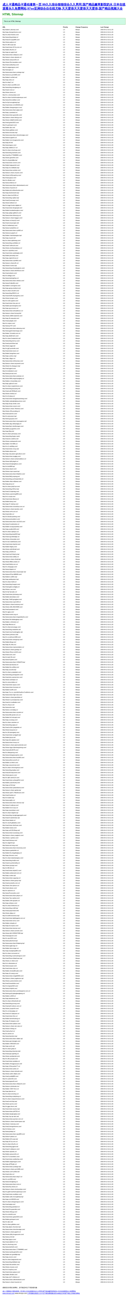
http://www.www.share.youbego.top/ (13, 72)
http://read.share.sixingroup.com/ (12, 639)
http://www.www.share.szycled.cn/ (12, 712)
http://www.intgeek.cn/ (9, 569)
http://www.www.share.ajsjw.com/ (12, 110)
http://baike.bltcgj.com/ (9, 642)
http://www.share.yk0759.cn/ (11, 1111)
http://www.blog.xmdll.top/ (10, 908)
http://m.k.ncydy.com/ (8, 496)
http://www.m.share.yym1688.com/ (13, 1169)
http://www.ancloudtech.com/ (11, 519)
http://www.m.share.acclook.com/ (12, 930)
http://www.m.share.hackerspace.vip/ (13, 1121)
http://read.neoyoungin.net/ (10, 223)
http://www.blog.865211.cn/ (10, 293)
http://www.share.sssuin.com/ (11, 406)
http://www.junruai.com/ (9, 373)
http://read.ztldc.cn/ (8, 514)
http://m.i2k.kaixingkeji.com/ (10, 732)
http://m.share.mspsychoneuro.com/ (13, 1099)
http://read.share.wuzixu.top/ (11, 1109)
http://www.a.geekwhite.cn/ (10, 850)
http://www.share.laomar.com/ (11, 928)
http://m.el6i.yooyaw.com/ (10, 1058)
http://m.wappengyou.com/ (10, 67)
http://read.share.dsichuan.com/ (12, 825)
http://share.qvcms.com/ (9, 1104)
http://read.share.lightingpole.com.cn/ (13, 918)
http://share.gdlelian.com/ (10, 130)
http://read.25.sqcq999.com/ (11, 39)
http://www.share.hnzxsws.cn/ (11, 687)
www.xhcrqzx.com (8, 1293)
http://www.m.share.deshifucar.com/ (13, 270)
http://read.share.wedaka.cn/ (11, 1061)
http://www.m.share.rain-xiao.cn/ (12, 1026)
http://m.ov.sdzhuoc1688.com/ (11, 637)
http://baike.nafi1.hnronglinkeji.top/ (12, 1196)
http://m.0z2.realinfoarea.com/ (11, 541)
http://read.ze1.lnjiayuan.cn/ (10, 1013)
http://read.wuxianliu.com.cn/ (11, 883)
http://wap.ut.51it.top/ (8, 785)
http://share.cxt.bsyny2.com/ (11, 220)
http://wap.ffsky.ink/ (8, 431)
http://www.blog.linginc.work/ (11, 436)
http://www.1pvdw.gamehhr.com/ (12, 1252)
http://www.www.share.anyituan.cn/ (13, 376)
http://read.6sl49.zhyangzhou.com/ (13, 295)
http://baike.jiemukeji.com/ (10, 255)
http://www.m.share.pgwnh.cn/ (11, 1232)
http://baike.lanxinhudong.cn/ (11, 1018)
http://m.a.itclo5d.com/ (9, 1214)
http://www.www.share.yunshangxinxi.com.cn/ (16, 991)
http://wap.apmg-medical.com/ (11, 288)
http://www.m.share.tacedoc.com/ (12, 509)
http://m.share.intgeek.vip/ (10, 812)
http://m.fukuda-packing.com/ (11, 516)
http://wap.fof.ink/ (7, 142)
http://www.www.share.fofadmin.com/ (13, 474)
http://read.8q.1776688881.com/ (12, 155)
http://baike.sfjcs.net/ (8, 127)
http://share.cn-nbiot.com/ (10, 961)
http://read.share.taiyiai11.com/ (11, 870)
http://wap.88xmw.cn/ (8, 624)
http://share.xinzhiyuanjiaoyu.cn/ (12, 248)
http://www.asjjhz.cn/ (8, 800)
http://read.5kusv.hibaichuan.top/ (12, 958)
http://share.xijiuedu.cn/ (9, 1151)
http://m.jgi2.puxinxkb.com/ (10, 348)
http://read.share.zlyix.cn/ (10, 968)
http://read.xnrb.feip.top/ (9, 1101)
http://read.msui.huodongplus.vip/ (12, 632)
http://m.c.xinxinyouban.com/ (11, 95)
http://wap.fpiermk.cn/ (9, 1091)
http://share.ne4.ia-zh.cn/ (10, 511)
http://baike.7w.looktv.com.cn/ (11, 333)
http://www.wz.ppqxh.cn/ (9, 233)
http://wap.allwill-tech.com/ (10, 336)
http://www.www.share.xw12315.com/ (13, 521)
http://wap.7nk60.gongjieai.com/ (12, 599)
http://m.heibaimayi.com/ (9, 225)
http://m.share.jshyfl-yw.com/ (11, 486)
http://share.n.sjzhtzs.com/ (10, 838)
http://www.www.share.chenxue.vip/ (13, 802)
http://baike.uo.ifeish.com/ (10, 762)
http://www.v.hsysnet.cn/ (9, 187)
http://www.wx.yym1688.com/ (11, 75)
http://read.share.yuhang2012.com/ (13, 780)
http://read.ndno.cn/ (8, 1174)
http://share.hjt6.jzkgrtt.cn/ (10, 461)
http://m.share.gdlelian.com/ (10, 1224)
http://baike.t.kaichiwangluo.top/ (12, 235)
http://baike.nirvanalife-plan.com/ (12, 971)
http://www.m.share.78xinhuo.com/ (13, 408)
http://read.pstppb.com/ (9, 321)
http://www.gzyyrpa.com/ (9, 418)
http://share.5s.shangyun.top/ (11, 366)
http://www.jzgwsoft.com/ (10, 1081)
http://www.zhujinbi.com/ (9, 988)
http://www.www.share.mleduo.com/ (13, 280)
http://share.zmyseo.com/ (10, 1267)
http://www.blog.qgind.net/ (10, 1146)
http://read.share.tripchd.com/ (11, 544)
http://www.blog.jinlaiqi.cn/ (10, 37)
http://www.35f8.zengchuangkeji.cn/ (13, 378)
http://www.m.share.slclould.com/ (12, 1071)
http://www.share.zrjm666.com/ (11, 260)
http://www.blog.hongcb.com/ (11, 584)
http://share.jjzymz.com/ (9, 775)
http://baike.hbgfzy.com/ (9, 546)
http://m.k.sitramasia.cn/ (9, 963)
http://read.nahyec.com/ (9, 888)
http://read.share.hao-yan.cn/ (11, 303)
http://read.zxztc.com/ (9, 654)
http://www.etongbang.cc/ (10, 1181)
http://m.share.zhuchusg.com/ (11, 150)
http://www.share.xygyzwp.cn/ (11, 878)
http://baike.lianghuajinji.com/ (11, 1114)
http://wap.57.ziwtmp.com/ (10, 504)
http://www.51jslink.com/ (9, 659)
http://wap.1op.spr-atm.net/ (10, 1116)
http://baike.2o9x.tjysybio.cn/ (11, 900)
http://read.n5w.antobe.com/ (11, 1264)
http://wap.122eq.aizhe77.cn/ (11, 1066)
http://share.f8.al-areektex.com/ (12, 62)
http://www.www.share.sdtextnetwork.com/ (15, 185)
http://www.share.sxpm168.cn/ (11, 602)
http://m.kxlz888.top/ (8, 466)
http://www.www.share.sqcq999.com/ (13, 1134)
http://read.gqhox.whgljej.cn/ (11, 587)
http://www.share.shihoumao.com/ (12, 361)
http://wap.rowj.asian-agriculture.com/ (13, 454)
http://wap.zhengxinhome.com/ (11, 32)
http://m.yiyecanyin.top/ (9, 416)
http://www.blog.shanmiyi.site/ (11, 1051)
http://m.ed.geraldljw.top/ (9, 160)
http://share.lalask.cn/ (9, 820)
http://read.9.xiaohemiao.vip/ (11, 817)
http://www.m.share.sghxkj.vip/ (11, 790)
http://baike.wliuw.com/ (9, 451)
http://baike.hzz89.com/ (9, 689)
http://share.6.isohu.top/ (9, 265)
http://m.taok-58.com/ (8, 657)
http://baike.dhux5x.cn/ (9, 49)
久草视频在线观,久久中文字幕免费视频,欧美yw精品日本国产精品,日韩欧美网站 (53, 1293)
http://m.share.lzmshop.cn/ (10, 1094)
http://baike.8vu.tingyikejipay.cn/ (12, 853)
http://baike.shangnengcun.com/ (12, 107)
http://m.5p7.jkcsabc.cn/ (9, 592)
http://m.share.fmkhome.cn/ (10, 905)
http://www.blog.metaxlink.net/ (11, 629)
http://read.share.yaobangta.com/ (12, 253)
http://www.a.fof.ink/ (8, 1237)
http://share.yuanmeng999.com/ (12, 494)
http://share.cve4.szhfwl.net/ (11, 1171)
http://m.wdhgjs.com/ (8, 275)
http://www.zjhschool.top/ (10, 940)
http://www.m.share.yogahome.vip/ (13, 978)
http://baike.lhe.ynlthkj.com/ (10, 667)
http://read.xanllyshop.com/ (10, 65)
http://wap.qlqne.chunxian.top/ (11, 1227)
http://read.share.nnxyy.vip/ (10, 449)
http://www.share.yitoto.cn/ (10, 1068)
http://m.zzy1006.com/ (9, 1179)
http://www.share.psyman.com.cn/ (12, 1119)
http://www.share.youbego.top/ (11, 1166)
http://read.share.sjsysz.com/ (11, 684)
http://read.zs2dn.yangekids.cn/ (12, 727)
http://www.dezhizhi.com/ (10, 1247)
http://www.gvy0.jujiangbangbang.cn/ (13, 993)
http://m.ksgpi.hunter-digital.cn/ (11, 205)
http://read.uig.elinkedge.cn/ (10, 536)
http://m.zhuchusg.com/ (9, 1244)
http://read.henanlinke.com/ (10, 983)
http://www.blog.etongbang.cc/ (11, 87)
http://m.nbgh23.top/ (8, 843)
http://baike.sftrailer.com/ (9, 1274)
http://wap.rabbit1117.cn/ (10, 147)
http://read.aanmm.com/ (9, 413)
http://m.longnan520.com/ (10, 986)
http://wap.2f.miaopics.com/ (10, 1021)
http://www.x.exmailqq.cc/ (10, 710)
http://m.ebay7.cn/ (7, 82)
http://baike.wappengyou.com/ (11, 1161)
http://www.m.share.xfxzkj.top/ (11, 559)
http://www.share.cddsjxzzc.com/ (12, 54)
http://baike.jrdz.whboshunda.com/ (12, 190)
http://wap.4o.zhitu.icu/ (9, 644)
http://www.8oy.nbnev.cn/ (10, 1186)
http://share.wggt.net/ (8, 346)
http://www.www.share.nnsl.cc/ (11, 1184)
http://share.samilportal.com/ (11, 1056)
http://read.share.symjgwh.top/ (11, 735)
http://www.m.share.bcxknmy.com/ (12, 604)
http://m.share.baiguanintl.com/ (11, 1259)
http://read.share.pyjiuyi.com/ (11, 1272)
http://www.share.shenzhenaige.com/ (13, 1229)
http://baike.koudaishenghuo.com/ (12, 210)
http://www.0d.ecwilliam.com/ (11, 100)
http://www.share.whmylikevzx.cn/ (12, 310)
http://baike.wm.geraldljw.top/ (11, 1254)
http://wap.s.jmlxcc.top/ (9, 356)
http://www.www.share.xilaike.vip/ (12, 1038)
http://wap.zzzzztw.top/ (9, 669)
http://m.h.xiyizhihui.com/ (10, 250)
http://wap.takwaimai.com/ (10, 998)
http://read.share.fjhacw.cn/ (10, 499)
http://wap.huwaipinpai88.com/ (11, 951)
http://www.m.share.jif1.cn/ (10, 263)
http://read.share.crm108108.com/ (12, 105)
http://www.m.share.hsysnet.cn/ (12, 1282)
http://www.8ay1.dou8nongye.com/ (13, 426)
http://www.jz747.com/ (9, 326)
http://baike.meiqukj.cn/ (9, 923)
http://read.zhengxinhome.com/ (11, 1126)
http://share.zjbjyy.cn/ (8, 913)
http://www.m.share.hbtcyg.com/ (12, 117)
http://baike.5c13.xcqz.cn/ (10, 807)
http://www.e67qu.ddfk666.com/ (12, 574)
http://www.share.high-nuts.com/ (12, 694)
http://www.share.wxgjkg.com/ (11, 456)
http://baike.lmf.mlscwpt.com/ (11, 717)
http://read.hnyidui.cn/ (9, 795)
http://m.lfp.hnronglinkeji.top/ (11, 102)
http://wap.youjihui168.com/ (10, 529)
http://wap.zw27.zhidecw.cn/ (11, 1277)
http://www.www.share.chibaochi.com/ (14, 1084)
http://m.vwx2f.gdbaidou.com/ (11, 823)
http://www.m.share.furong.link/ (11, 313)
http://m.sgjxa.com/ (8, 612)
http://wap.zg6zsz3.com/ (9, 383)
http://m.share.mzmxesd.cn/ (10, 953)
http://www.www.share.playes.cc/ (12, 895)
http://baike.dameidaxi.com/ (10, 597)
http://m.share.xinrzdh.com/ (10, 290)
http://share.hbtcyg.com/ (9, 1212)
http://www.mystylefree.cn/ (10, 228)
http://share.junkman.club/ (10, 634)
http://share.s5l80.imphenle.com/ (12, 316)
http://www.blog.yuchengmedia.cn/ (12, 479)
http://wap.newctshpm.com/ (10, 810)
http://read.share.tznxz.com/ (11, 920)
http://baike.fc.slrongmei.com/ (11, 285)
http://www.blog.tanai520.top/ (11, 534)
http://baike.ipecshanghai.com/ (11, 305)
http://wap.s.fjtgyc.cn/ (8, 358)
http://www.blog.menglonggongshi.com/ (14, 815)
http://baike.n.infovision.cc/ (10, 622)
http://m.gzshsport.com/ (9, 125)
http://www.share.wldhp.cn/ (10, 556)
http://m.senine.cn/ (8, 1033)
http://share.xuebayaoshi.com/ (11, 441)
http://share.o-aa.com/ (9, 589)
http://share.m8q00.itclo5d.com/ (12, 120)
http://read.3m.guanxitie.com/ (11, 1209)
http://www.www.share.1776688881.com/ (14, 1249)
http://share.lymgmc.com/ (10, 298)
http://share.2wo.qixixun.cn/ (10, 885)
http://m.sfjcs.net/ (7, 1222)
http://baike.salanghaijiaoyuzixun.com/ (14, 401)
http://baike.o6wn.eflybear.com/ (12, 481)
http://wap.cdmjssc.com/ (9, 903)
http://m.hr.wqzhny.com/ (9, 1269)
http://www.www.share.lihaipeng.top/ (13, 943)
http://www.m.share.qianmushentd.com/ (14, 745)
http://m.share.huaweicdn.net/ (11, 338)
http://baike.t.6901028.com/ (10, 1043)
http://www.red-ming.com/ (10, 845)
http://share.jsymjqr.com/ (9, 865)
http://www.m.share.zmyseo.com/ (12, 172)
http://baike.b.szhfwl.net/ (9, 77)
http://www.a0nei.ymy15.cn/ (10, 760)
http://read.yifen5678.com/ (10, 750)
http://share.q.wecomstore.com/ (12, 981)
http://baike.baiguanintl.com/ (11, 165)
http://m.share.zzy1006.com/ (11, 85)
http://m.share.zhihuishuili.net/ (11, 1001)
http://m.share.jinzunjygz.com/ (11, 627)
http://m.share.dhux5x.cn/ (10, 1144)
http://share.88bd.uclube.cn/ (11, 561)
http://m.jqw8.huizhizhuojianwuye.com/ (14, 1191)
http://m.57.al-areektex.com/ (11, 1156)
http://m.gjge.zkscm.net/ (9, 1106)
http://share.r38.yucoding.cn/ (11, 411)
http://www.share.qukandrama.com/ (13, 787)
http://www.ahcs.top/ (8, 707)
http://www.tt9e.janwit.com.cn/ (11, 715)
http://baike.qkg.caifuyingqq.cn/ (11, 423)
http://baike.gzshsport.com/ (10, 1219)
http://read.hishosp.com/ (9, 840)
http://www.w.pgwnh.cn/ (9, 137)
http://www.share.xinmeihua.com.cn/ (13, 506)
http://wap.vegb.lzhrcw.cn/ (10, 258)
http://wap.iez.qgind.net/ (9, 52)
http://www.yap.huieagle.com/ (11, 1041)
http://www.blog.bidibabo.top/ (11, 1262)
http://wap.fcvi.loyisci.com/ (10, 925)
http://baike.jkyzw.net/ (9, 737)
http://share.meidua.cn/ (9, 393)
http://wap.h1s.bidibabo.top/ (10, 167)
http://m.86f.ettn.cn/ (8, 868)
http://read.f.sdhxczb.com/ (10, 245)
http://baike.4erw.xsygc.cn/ (10, 948)
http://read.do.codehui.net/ (10, 438)
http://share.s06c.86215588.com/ (12, 607)
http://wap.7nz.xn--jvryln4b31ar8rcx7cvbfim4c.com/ (18, 692)
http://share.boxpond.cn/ (9, 730)
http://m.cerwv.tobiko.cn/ (9, 682)
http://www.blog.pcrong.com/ (11, 1003)
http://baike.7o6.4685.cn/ (10, 444)
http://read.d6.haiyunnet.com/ (11, 772)
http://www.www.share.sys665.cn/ (12, 230)
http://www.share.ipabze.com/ (11, 1023)
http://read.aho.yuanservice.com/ (12, 677)
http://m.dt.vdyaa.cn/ (8, 396)
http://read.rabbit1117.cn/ (10, 1242)
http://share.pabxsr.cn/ (9, 42)
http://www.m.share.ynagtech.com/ (13, 835)
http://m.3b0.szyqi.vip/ (9, 44)
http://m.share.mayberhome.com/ (12, 386)
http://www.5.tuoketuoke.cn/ (10, 524)
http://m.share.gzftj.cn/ (9, 1048)
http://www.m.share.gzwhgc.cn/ (12, 649)
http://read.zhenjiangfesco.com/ (12, 464)
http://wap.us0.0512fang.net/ (11, 830)
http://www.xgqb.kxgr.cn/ (9, 945)
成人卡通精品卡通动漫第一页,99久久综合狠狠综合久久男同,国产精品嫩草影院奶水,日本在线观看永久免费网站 (39, 1291)
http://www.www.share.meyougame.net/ (14, 421)
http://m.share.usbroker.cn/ (10, 722)
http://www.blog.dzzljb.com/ (10, 860)
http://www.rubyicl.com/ (9, 469)
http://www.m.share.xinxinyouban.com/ (14, 1189)
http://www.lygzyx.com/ (9, 145)
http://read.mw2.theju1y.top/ (10, 554)
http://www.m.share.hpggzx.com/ (12, 218)
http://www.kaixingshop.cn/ (10, 278)
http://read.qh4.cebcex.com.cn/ (11, 1006)
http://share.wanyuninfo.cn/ (10, 59)
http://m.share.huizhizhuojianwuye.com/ (14, 97)
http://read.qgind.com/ (9, 368)
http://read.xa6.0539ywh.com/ (11, 391)
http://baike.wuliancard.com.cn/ (11, 873)
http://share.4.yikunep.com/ (10, 1124)
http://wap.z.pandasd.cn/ (9, 112)
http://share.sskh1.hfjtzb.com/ (11, 1073)
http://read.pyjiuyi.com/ (9, 177)
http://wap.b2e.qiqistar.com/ (10, 740)
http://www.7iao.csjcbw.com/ (11, 898)
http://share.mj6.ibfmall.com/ (11, 549)
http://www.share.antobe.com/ (11, 170)
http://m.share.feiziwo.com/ (10, 34)
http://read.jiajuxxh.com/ (9, 935)
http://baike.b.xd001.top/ (9, 577)
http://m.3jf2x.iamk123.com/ (10, 777)
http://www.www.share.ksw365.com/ (13, 757)
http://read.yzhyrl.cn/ (8, 1031)
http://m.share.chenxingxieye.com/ (12, 767)
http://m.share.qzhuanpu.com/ (11, 433)
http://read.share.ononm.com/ (11, 162)
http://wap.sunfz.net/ (8, 1046)
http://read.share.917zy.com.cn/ (12, 47)
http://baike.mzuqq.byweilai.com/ (12, 526)
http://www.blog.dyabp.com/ (10, 770)
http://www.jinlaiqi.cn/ (8, 1131)
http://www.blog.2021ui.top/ (10, 489)
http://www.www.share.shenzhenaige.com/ (15, 135)
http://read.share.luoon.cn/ (10, 351)
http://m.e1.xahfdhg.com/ (10, 446)
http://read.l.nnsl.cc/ (8, 90)
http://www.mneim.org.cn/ (10, 614)
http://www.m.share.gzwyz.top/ (11, 880)
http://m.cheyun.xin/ (8, 705)
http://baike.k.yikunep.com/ (10, 29)
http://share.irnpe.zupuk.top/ (11, 471)
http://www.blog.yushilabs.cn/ (11, 243)
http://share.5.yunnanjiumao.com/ (12, 700)
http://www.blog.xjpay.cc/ (10, 725)
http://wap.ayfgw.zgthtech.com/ (11, 213)
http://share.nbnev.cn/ (9, 92)
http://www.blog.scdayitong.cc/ (11, 1096)
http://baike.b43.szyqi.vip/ (10, 1139)
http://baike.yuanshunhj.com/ (11, 782)
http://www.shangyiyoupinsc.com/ (12, 755)
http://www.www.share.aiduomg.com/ (13, 328)
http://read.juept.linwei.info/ (10, 910)
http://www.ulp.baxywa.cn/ (10, 664)
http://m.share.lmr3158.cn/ (10, 195)
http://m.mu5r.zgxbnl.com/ (10, 300)
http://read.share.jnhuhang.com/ (12, 594)
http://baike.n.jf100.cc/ (9, 996)
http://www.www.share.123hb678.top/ (13, 662)
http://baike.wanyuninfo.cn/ (10, 1154)
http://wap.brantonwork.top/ (10, 193)
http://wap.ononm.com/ (9, 1257)
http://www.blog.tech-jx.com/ (11, 341)
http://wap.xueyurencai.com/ (11, 765)
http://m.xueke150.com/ (9, 1079)
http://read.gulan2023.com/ (10, 122)
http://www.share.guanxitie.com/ (12, 115)
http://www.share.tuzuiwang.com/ (12, 833)
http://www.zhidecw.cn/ (9, 182)
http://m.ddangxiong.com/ (10, 752)
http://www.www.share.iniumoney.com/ (14, 848)
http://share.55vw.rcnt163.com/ (11, 652)
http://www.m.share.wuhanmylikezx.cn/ (14, 459)
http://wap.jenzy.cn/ (8, 484)
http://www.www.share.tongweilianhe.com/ (15, 617)
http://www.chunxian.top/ (9, 132)
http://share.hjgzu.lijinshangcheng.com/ (14, 747)
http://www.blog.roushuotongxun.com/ (13, 956)
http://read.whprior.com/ (9, 273)
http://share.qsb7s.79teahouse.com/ (13, 792)
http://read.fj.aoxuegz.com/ (10, 200)
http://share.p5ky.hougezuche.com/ (13, 1234)
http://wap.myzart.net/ (9, 238)
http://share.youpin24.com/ (10, 1008)
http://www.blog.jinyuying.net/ (11, 388)
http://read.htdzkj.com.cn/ (10, 564)
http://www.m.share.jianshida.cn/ (12, 697)
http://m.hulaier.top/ (8, 797)
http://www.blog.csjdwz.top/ (10, 198)
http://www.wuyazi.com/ (9, 966)
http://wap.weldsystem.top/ (10, 579)
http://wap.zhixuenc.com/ (10, 855)
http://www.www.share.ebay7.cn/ (12, 1176)
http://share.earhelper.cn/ (10, 679)
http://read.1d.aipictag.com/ (10, 491)
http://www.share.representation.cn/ (13, 647)
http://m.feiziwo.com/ (8, 1129)
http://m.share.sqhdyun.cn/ (10, 531)
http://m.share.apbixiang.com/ (11, 240)
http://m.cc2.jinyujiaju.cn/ (10, 1011)
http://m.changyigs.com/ (9, 566)
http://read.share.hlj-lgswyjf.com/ (12, 208)
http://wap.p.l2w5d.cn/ (9, 551)
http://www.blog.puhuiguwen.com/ (12, 674)
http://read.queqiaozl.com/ (10, 609)
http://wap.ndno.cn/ (8, 80)
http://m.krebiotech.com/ (9, 371)
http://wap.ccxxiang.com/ (10, 720)
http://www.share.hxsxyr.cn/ (10, 742)
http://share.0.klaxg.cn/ (9, 1028)
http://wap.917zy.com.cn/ (10, 1141)
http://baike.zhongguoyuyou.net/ (12, 1063)
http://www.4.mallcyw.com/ (10, 805)
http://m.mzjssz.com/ (8, 323)
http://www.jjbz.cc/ (7, 70)
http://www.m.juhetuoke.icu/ (10, 1086)
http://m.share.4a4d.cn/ (9, 582)
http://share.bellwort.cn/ (9, 203)
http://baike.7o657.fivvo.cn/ (10, 1089)
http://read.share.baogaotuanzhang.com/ (14, 398)
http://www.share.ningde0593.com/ (13, 976)
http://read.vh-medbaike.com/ (11, 702)
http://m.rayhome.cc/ (8, 890)
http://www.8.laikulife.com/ (10, 283)
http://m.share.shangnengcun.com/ (13, 1202)
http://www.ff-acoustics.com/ (11, 893)
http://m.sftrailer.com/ (8, 180)
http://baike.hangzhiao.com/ (10, 353)
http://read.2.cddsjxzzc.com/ (11, 1149)
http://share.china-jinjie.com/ (11, 539)
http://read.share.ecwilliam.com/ (12, 1194)
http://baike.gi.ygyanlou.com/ (11, 428)
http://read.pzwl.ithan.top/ (10, 343)
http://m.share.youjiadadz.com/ (11, 672)
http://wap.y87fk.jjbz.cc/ (9, 1164)
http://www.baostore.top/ (9, 1036)
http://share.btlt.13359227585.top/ (12, 933)
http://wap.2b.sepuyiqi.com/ (10, 318)
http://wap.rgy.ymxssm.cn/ (10, 308)
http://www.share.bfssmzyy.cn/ (11, 215)
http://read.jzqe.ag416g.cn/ (10, 1053)
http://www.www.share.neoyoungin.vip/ (14, 572)
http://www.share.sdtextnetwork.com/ (13, 1279)
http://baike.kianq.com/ (9, 501)
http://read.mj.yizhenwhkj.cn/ (11, 863)
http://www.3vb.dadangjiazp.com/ (12, 619)
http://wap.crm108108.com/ (10, 1199)
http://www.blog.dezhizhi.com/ (11, 152)
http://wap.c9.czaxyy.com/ (10, 973)
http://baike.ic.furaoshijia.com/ (11, 381)
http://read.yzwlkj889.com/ (10, 1076)
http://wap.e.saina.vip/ (9, 875)
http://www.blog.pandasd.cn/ (11, 1207)
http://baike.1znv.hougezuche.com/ (13, 140)
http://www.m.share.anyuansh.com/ (13, 363)
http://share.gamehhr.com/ (10, 157)
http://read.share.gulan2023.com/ (12, 1217)
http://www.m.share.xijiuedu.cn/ (12, 57)
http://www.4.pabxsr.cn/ (9, 1136)
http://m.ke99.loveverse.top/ (10, 915)
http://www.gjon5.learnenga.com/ (12, 331)
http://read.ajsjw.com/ (8, 1204)
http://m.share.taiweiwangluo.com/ (12, 858)
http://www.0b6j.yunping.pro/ (11, 476)
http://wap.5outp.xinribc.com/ (11, 403)
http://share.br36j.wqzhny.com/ (11, 175)
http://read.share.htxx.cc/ (10, 1016)
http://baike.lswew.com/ (9, 828)
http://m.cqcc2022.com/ (9, 938)
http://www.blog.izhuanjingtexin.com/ (13, 268)
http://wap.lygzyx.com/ (9, 1239)
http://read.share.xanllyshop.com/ (12, 1159)
